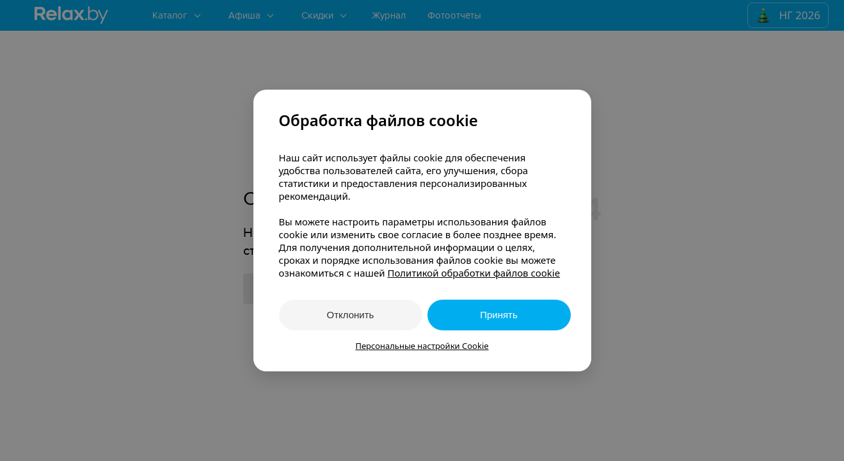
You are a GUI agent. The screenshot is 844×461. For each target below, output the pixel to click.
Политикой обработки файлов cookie (473, 272)
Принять (499, 314)
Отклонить (350, 314)
